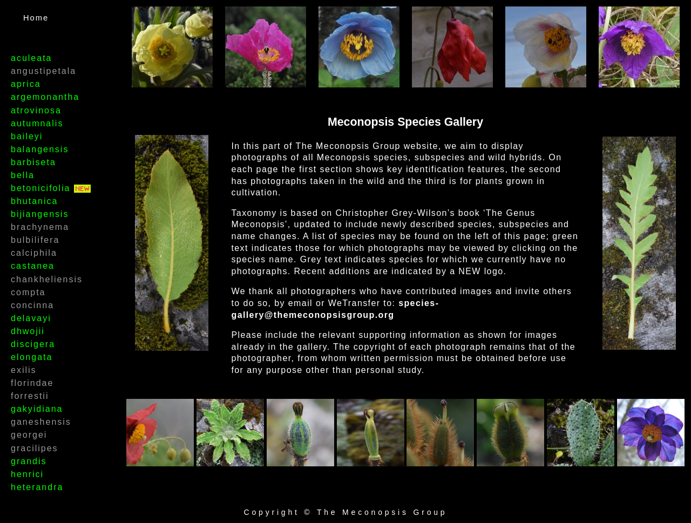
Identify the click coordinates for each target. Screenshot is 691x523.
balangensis (40, 149)
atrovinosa (36, 110)
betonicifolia (42, 188)
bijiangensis (40, 214)
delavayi (31, 318)
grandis (28, 461)
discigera (33, 344)
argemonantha (45, 96)
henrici (27, 474)
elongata (31, 357)
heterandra (37, 487)
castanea (33, 265)
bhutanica (34, 201)
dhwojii (28, 331)
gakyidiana (37, 408)
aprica (26, 84)
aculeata (31, 58)
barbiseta (33, 162)
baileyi (27, 136)
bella (23, 175)
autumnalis (37, 123)
